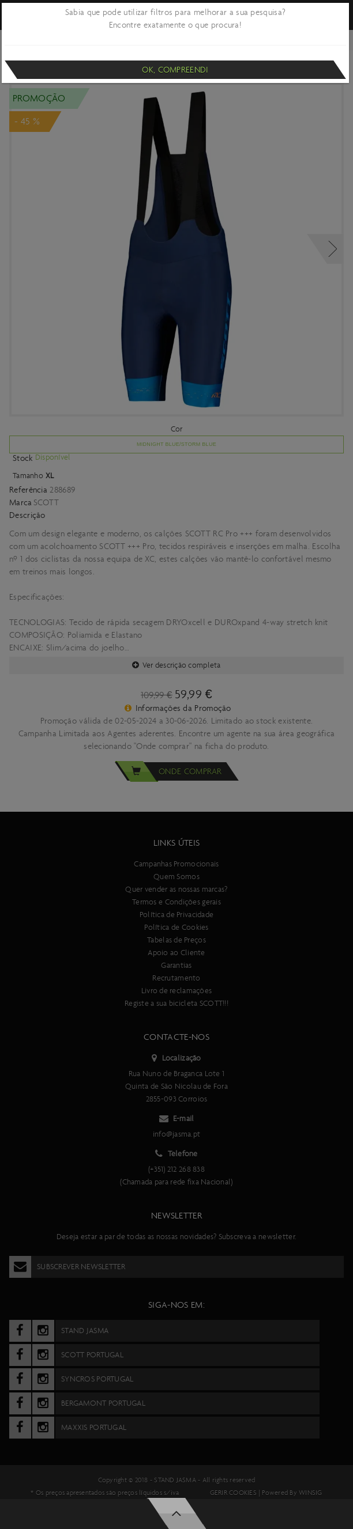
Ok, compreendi (175, 70)
